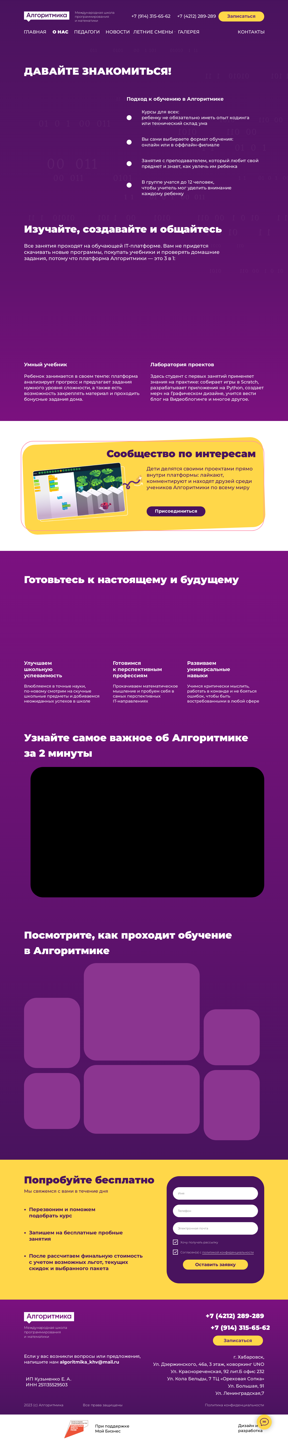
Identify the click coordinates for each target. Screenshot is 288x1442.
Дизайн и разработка (250, 1428)
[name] (215, 1193)
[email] (215, 1228)
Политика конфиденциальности (234, 1405)
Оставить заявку (215, 1264)
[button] (241, 16)
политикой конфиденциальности (228, 1252)
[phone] (215, 1211)
